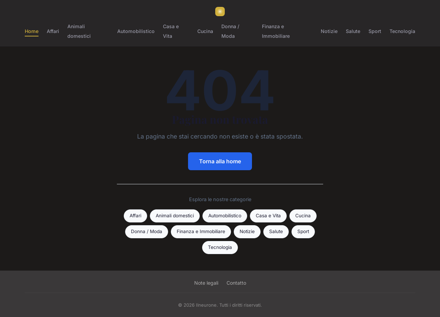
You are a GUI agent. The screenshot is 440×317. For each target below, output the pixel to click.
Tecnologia (402, 31)
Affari (53, 31)
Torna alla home (220, 161)
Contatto (236, 283)
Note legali (206, 283)
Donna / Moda (230, 31)
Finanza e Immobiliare (276, 31)
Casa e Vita (171, 31)
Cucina (205, 31)
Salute (353, 31)
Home (31, 31)
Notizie (329, 31)
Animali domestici (79, 31)
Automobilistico (136, 31)
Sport (374, 31)
